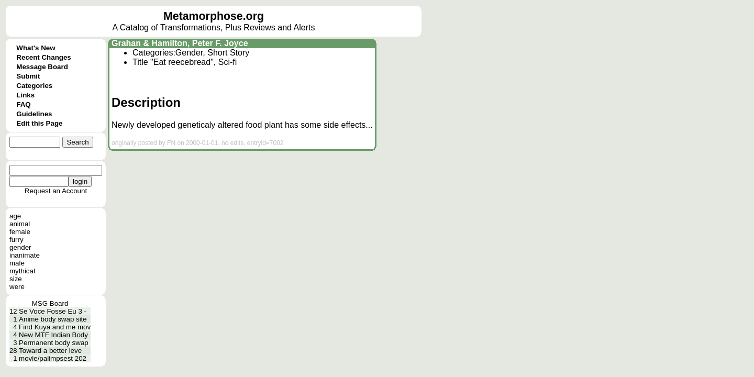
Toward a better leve (50, 350)
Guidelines (34, 114)
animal (19, 224)
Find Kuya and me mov (55, 327)
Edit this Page (39, 123)
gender (20, 247)
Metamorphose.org (213, 16)
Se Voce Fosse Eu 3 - (52, 311)
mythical (22, 271)
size (15, 279)
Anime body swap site (53, 319)
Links (25, 95)
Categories (34, 86)
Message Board (42, 67)
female (19, 232)
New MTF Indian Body (53, 335)
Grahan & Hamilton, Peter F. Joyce (180, 43)
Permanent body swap (53, 343)
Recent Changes (43, 57)
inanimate (24, 255)
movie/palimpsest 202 (52, 358)
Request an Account (56, 191)
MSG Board (50, 303)
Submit (28, 76)
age (15, 216)
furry (16, 239)
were (17, 287)
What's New (35, 48)
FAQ (23, 104)
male (17, 263)
